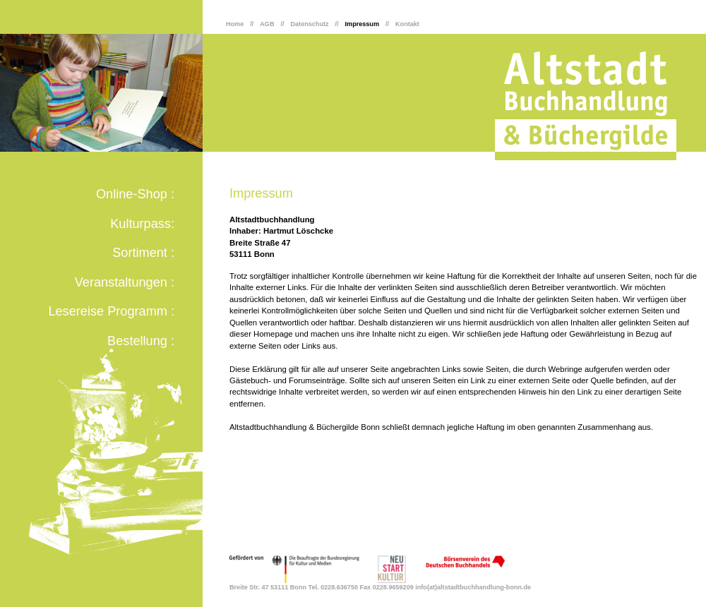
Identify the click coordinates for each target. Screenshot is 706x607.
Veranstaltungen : (124, 282)
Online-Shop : (135, 194)
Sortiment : (143, 253)
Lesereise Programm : (111, 311)
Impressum (362, 24)
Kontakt (407, 24)
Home (235, 24)
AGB (267, 24)
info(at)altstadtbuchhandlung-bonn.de (473, 587)
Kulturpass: (142, 224)
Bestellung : (140, 341)
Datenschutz (310, 24)
